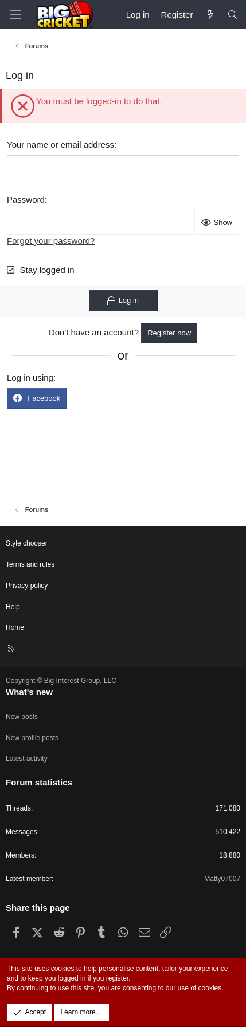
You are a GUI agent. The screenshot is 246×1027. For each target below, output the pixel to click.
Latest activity (27, 759)
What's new (29, 692)
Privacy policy (27, 586)
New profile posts (32, 738)
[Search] (232, 14)
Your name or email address (60, 144)
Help (13, 607)
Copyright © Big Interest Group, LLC (61, 681)
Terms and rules (30, 564)
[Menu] (15, 14)
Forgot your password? (51, 241)
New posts (22, 717)
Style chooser (27, 543)
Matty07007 (222, 879)
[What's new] (209, 14)
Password (26, 199)
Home (15, 627)
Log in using (30, 377)
